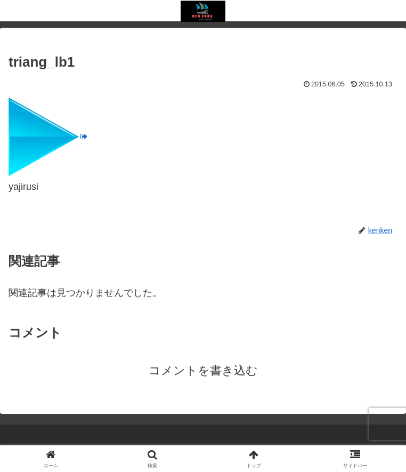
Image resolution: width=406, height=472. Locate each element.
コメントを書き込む (203, 370)
